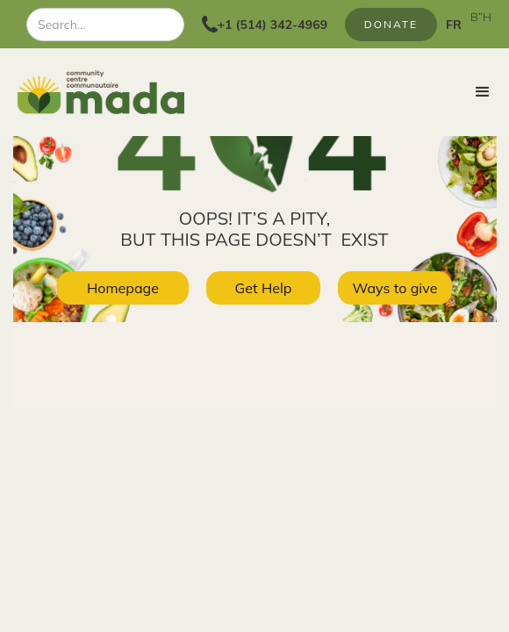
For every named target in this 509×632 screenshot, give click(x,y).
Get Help (263, 288)
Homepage (123, 288)
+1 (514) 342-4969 (272, 24)
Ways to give (395, 288)
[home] (92, 92)
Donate (391, 24)
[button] (482, 92)
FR (454, 24)
